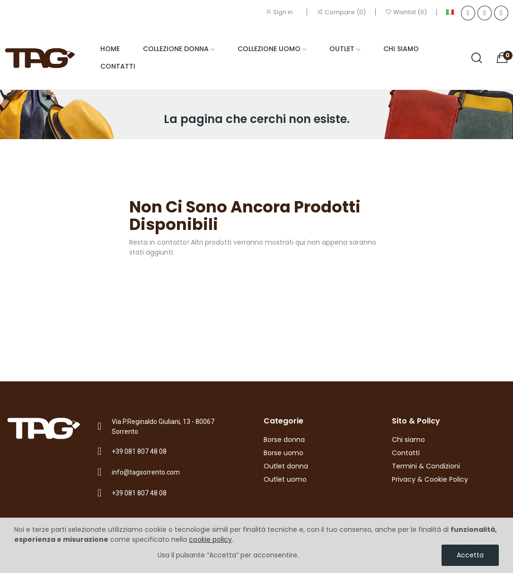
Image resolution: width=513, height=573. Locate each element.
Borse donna (284, 439)
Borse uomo (283, 453)
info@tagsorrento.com (146, 472)
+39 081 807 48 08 (139, 451)
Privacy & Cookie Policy (430, 479)
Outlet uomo (285, 479)
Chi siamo (408, 439)
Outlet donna (286, 466)
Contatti (406, 453)
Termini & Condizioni (426, 466)
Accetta (470, 555)
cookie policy (210, 539)
